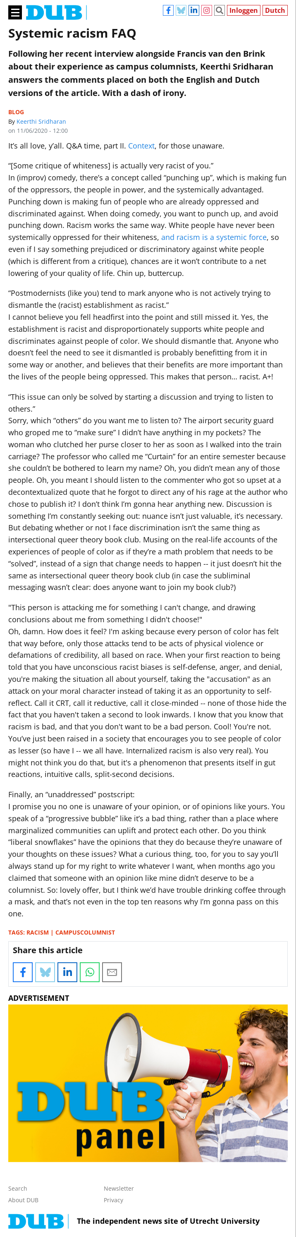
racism (37, 932)
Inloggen (243, 10)
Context (141, 146)
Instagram (206, 10)
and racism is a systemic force (214, 237)
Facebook (168, 10)
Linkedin (194, 10)
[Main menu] (15, 12)
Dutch (275, 10)
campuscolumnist (85, 932)
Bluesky (181, 10)
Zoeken (219, 10)
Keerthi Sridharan (41, 121)
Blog (16, 112)
